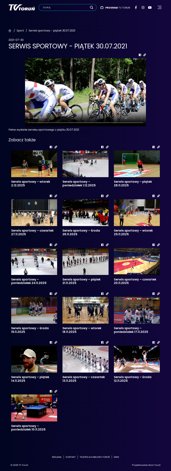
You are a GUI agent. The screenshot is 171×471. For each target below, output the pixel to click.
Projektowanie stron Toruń (146, 465)
